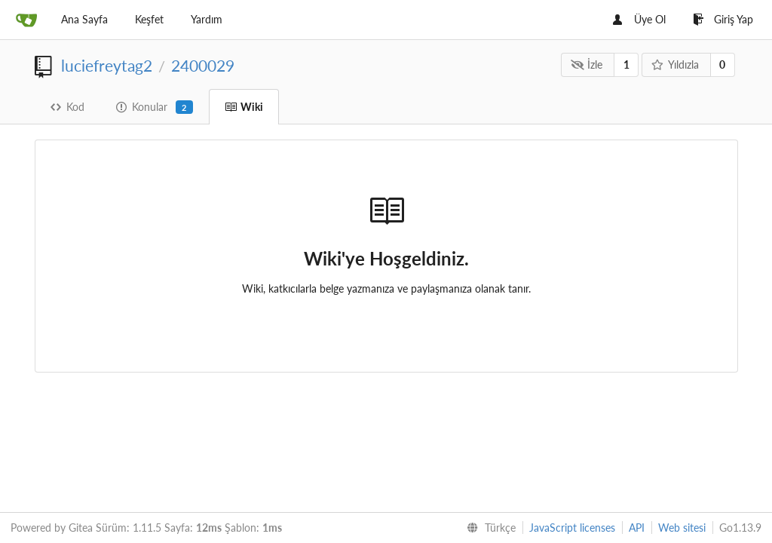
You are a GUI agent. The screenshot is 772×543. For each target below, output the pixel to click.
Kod (67, 106)
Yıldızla (675, 64)
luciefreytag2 (106, 65)
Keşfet (149, 19)
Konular (154, 107)
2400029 (202, 65)
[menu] (488, 528)
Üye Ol (639, 19)
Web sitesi (682, 527)
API (637, 527)
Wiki (244, 106)
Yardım (206, 19)
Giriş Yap (723, 19)
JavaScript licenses (572, 527)
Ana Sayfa (84, 19)
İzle (587, 64)
